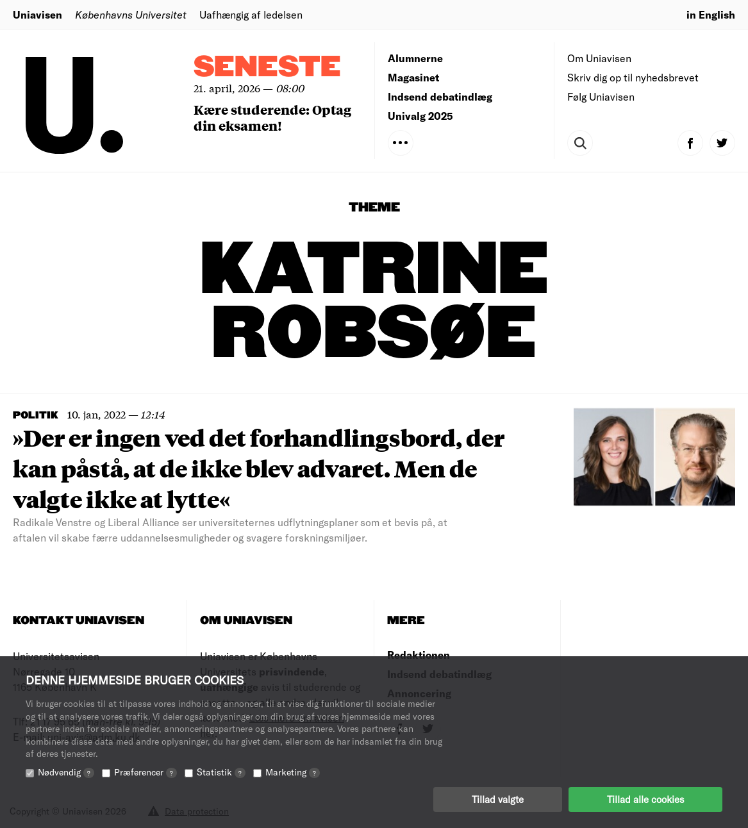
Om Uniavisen (599, 58)
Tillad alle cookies (645, 799)
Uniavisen (37, 14)
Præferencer (145, 771)
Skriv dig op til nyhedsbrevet (633, 77)
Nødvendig (66, 771)
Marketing (292, 771)
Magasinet (413, 77)
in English (710, 14)
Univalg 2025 (420, 116)
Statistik (221, 771)
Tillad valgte (498, 799)
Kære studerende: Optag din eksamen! (272, 117)
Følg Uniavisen (601, 96)
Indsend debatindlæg (440, 96)
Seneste (267, 67)
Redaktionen (418, 655)
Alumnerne (415, 58)
